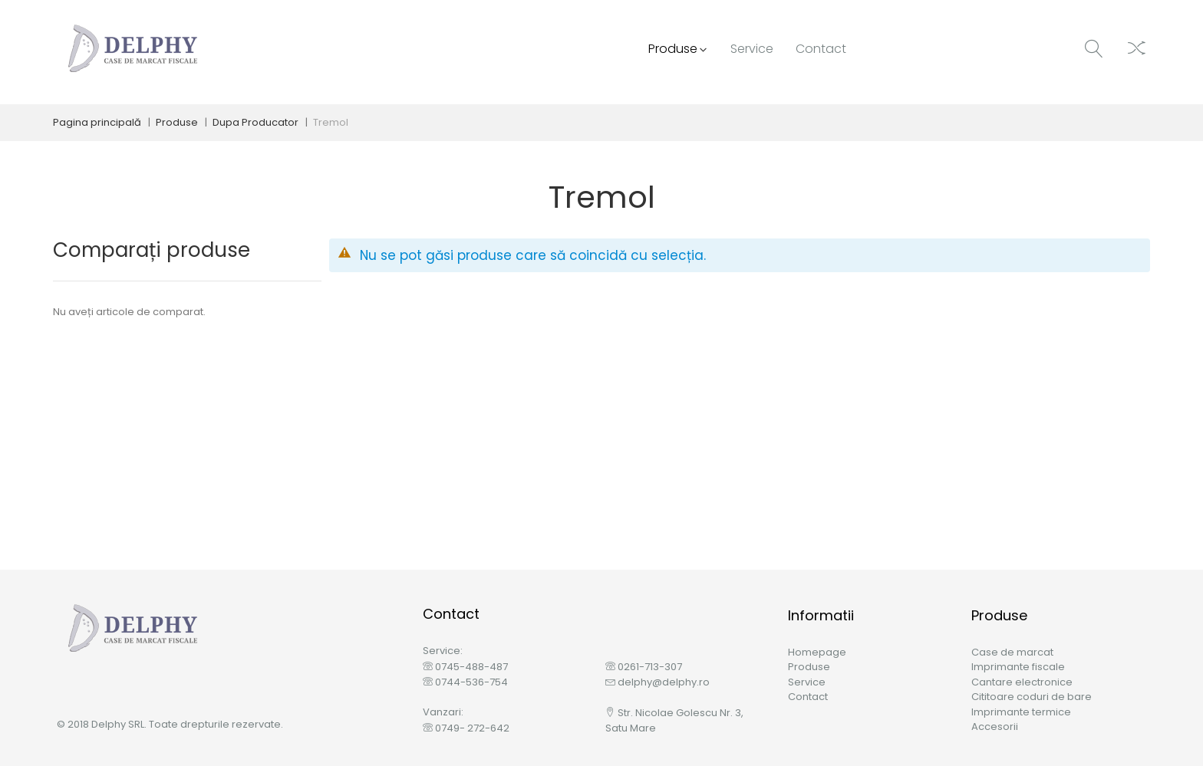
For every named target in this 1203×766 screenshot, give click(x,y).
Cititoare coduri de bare (1031, 696)
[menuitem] (676, 49)
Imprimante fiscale (1018, 666)
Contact (808, 696)
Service (807, 682)
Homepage (817, 652)
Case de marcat (1012, 652)
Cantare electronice (1022, 682)
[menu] (750, 49)
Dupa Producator (255, 122)
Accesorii (994, 726)
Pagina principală (97, 122)
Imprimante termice (1021, 712)
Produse (177, 122)
